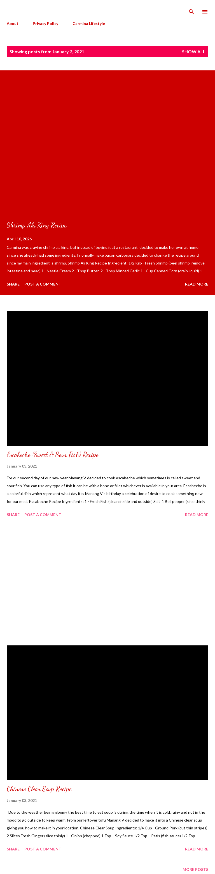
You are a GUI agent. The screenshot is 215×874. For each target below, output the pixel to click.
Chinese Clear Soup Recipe (39, 789)
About (12, 23)
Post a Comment (42, 284)
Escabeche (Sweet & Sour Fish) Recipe (53, 454)
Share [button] (13, 284)
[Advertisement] (107, 582)
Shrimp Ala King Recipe (37, 225)
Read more (196, 284)
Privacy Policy (45, 23)
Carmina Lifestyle (89, 23)
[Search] (191, 10)
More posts (195, 869)
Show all (193, 51)
